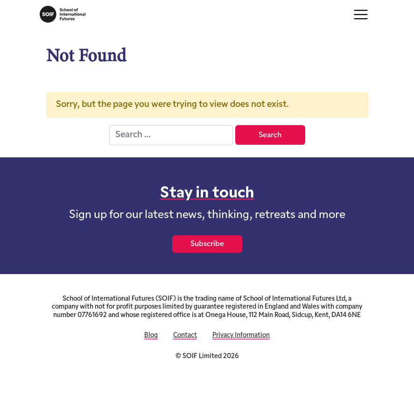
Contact (185, 335)
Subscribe (207, 244)
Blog (151, 335)
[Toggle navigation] (360, 14)
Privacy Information (241, 335)
